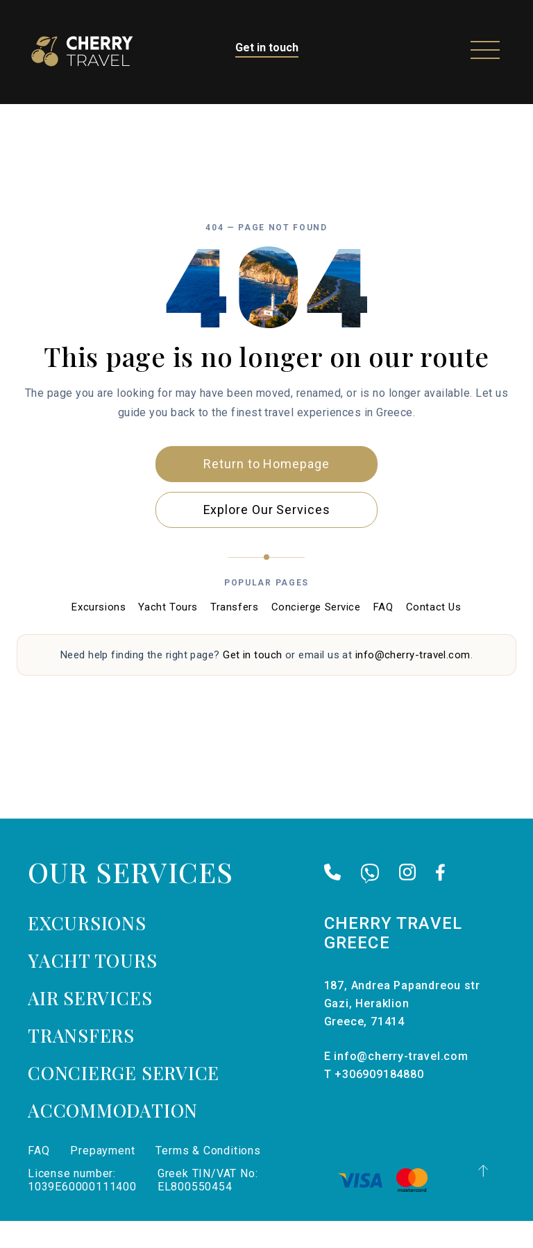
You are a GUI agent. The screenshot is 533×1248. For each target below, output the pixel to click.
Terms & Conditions (207, 1177)
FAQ (383, 633)
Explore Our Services (266, 536)
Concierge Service (316, 633)
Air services (90, 1025)
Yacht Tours (168, 633)
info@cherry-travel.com (413, 681)
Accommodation (113, 1137)
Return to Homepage (266, 490)
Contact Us (434, 633)
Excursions (98, 633)
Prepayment (102, 1177)
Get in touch (266, 47)
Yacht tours (93, 987)
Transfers (234, 633)
